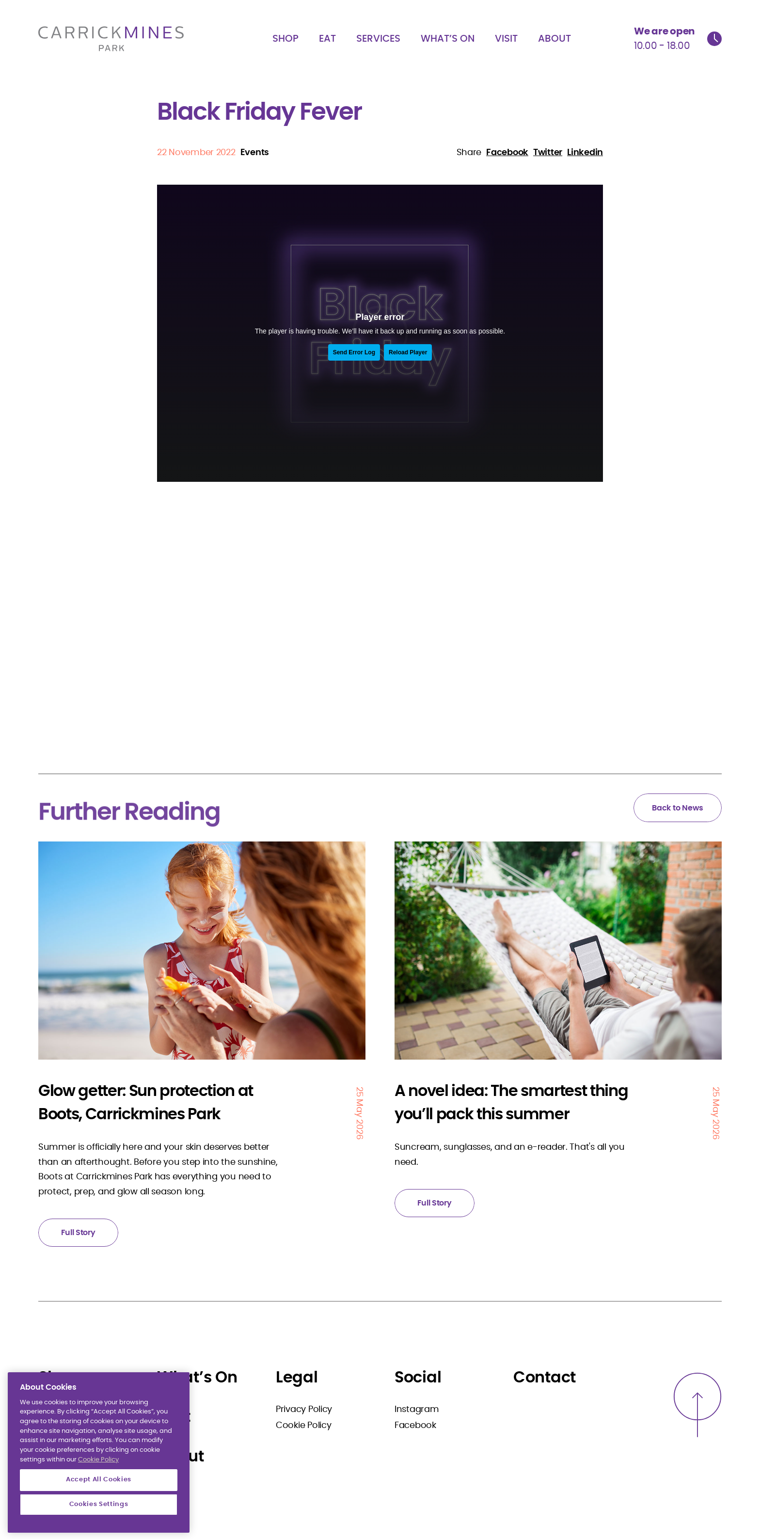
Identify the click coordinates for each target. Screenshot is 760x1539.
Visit (506, 39)
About (554, 39)
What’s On (448, 39)
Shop (285, 39)
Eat (327, 39)
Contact (544, 1377)
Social (418, 1377)
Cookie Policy (304, 1425)
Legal (297, 1377)
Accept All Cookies (98, 1510)
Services (378, 39)
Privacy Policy (304, 1409)
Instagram (417, 1409)
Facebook (415, 1425)
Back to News (677, 808)
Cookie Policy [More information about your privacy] (98, 1490)
